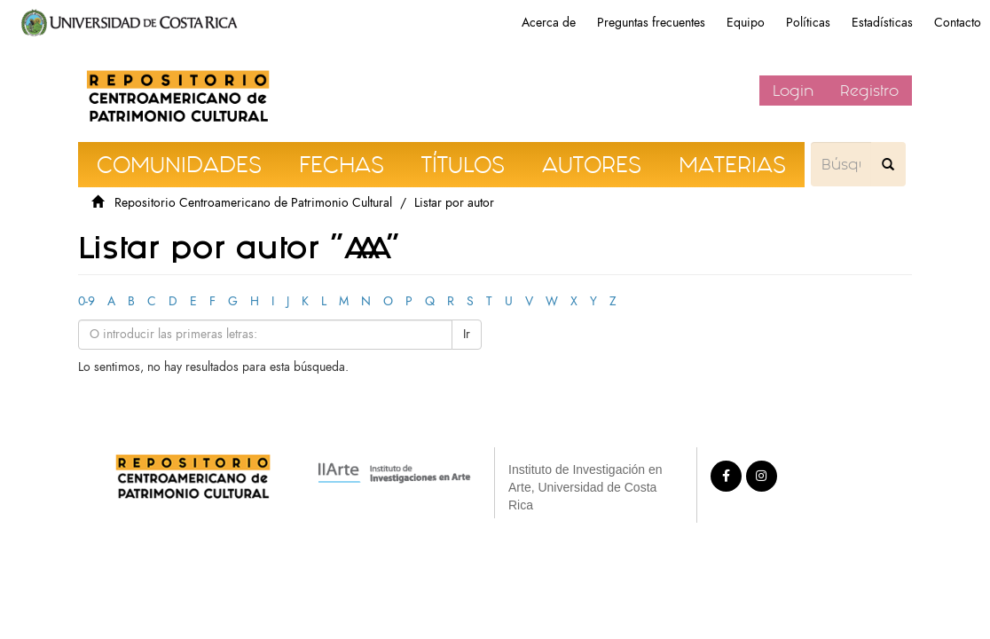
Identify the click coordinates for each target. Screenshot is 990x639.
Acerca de (549, 22)
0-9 (86, 301)
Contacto (957, 22)
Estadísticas (882, 22)
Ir (466, 334)
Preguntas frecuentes (651, 22)
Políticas (808, 22)
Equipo (746, 22)
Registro (869, 90)
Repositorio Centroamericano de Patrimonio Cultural (253, 202)
